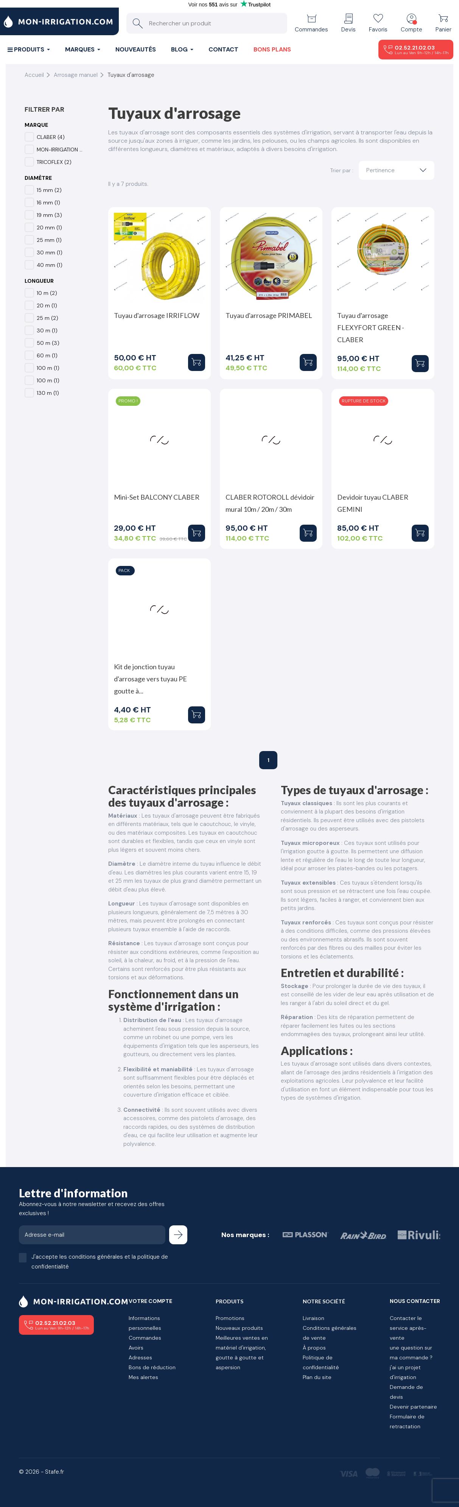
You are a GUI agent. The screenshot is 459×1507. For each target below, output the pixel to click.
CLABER (51, 137)
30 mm (49, 252)
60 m (47, 355)
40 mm (49, 265)
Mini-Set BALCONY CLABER (156, 497)
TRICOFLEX (54, 162)
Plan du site (317, 1377)
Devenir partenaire (413, 1406)
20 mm (49, 227)
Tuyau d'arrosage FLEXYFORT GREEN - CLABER (370, 327)
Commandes (145, 1337)
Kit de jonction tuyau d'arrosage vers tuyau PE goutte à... (150, 678)
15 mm (49, 190)
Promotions (230, 1318)
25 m (47, 318)
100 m (48, 368)
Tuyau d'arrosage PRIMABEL (269, 315)
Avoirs (136, 1347)
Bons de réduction (152, 1367)
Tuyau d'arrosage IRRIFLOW (156, 315)
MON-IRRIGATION (60, 149)
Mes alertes (143, 1377)
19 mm (49, 215)
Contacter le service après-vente (408, 1328)
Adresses (140, 1357)
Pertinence (398, 170)
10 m (47, 293)
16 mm (48, 202)
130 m (48, 393)
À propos (314, 1347)
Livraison (313, 1318)
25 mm (49, 240)
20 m (47, 305)
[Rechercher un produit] (206, 23)
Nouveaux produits (239, 1328)
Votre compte (150, 1301)
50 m (48, 343)
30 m (47, 330)
